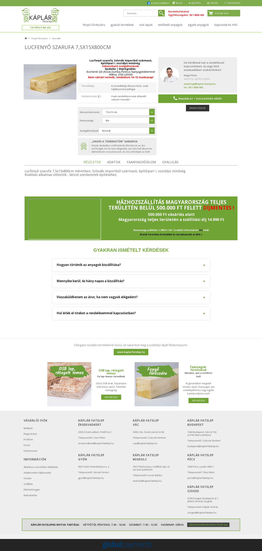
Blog (176, 3)
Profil (213, 3)
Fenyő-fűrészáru (94, 25)
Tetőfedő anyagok (170, 25)
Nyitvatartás (30, 495)
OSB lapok (146, 25)
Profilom (28, 439)
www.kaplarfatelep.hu (131, 352)
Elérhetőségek (32, 489)
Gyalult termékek (122, 25)
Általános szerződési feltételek (41, 467)
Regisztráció (30, 433)
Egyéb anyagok (198, 25)
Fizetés (27, 478)
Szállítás (28, 484)
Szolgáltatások (89, 130)
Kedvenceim (30, 450)
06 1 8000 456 (196, 15)
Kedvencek (233, 3)
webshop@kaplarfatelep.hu (200, 83)
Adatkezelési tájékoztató (37, 472)
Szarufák (56, 38)
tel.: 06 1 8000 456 (193, 87)
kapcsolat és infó (225, 25)
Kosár (27, 445)
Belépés (194, 3)
